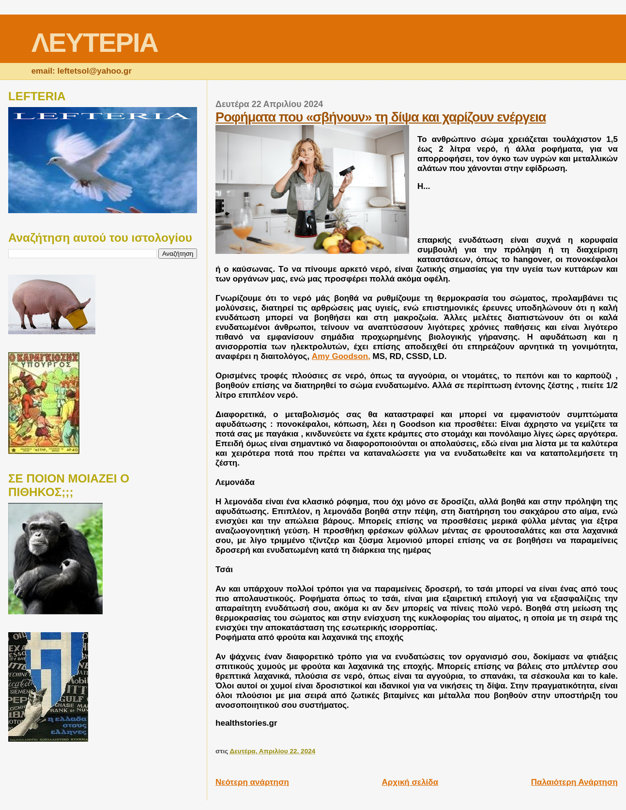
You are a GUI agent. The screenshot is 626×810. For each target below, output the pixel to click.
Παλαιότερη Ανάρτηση (574, 782)
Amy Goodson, (341, 356)
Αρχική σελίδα (410, 782)
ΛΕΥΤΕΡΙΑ (94, 42)
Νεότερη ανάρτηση (252, 782)
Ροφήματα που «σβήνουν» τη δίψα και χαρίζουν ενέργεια (380, 117)
